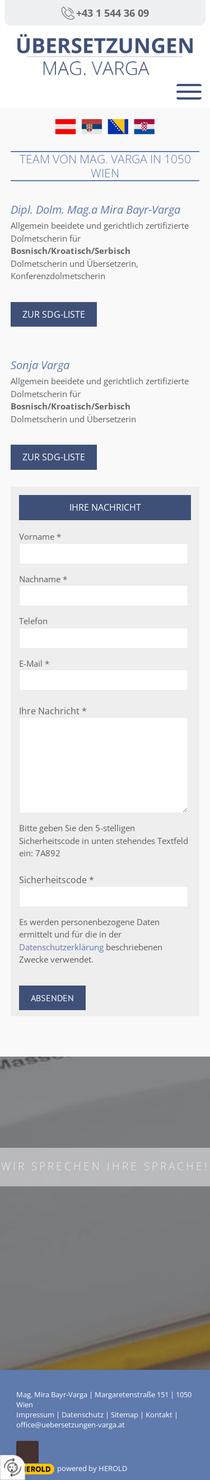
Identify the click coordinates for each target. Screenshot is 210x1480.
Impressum (35, 1415)
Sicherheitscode (56, 880)
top (27, 1452)
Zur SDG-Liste (53, 314)
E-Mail (34, 663)
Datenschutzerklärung (61, 947)
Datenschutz (83, 1415)
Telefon (33, 620)
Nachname (43, 579)
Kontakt (159, 1415)
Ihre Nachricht (53, 711)
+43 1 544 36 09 (112, 13)
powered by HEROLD (92, 1468)
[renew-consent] (12, 1467)
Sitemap (124, 1415)
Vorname (40, 536)
